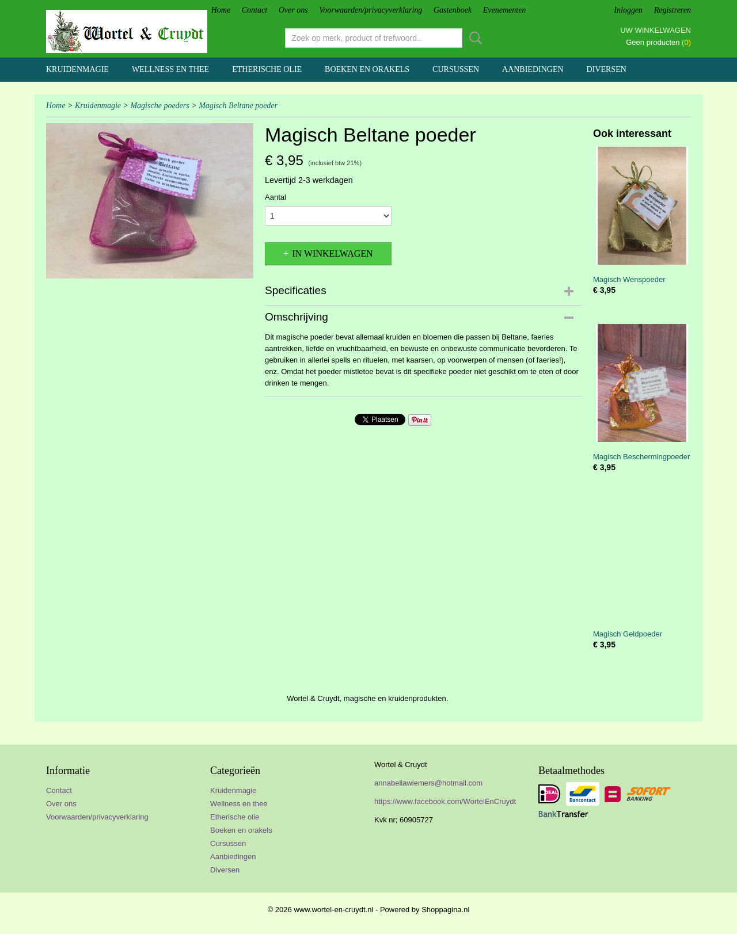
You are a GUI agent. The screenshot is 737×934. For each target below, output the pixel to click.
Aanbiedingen (533, 69)
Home (220, 10)
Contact (254, 10)
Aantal (275, 197)
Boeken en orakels (367, 69)
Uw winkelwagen (655, 30)
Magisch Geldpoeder (627, 634)
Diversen (606, 69)
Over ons (293, 10)
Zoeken (473, 38)
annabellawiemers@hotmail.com (428, 783)
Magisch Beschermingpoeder (641, 456)
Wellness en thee (170, 69)
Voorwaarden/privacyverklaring (370, 10)
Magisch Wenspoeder (629, 279)
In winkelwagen (332, 253)
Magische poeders (159, 105)
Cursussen (455, 69)
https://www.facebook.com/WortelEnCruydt (445, 801)
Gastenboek (453, 10)
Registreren (672, 10)
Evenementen (504, 10)
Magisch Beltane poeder (238, 105)
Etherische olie (267, 69)
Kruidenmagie (77, 69)
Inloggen (628, 10)
